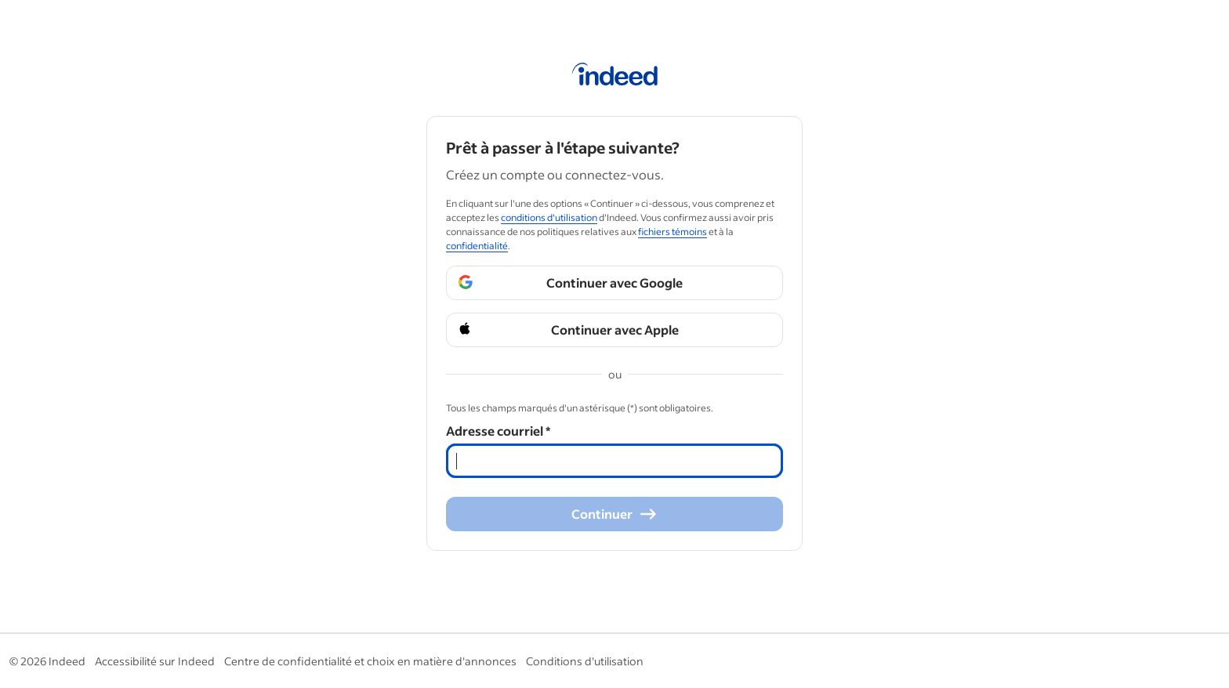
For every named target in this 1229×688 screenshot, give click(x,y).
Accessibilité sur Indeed (155, 661)
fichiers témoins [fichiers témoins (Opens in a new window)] (672, 231)
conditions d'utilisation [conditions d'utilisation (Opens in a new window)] (549, 217)
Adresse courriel (498, 430)
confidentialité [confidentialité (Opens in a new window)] (477, 246)
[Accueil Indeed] (615, 77)
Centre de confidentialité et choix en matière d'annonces (370, 661)
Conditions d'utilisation (585, 661)
